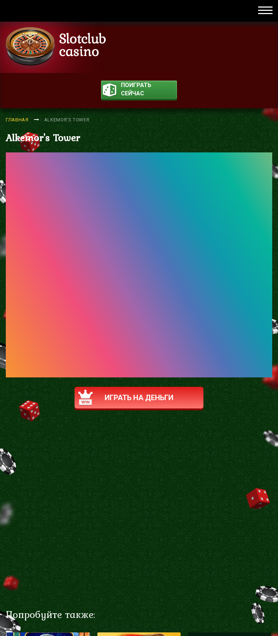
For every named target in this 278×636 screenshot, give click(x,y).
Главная (17, 119)
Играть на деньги (125, 397)
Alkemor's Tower (67, 119)
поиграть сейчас (127, 90)
